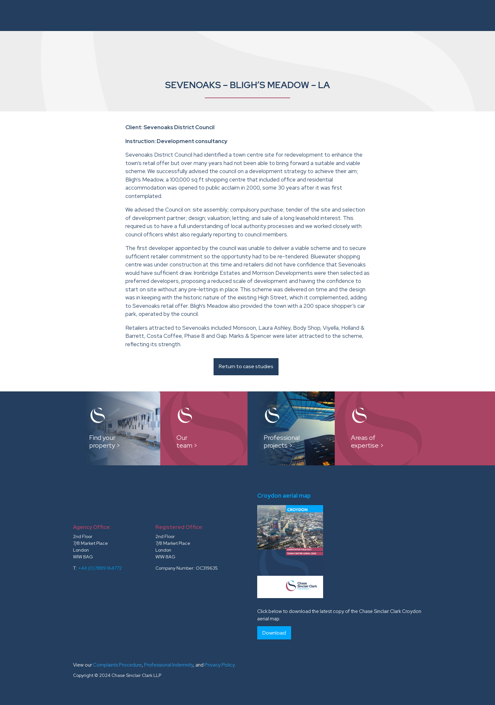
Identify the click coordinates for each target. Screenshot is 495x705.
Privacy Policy (220, 665)
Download (274, 632)
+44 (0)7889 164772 (100, 568)
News (441, 15)
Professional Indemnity (168, 665)
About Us (175, 15)
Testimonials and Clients (390, 15)
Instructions (215, 15)
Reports (334, 15)
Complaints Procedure (117, 665)
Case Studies (298, 15)
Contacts (469, 15)
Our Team (260, 15)
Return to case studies (246, 366)
